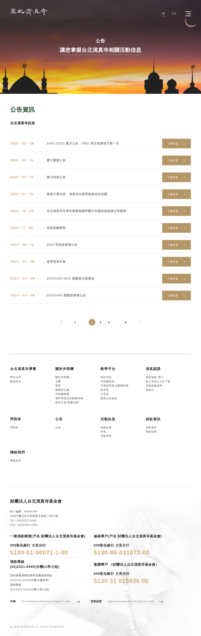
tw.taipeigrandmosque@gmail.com (46, 601)
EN (174, 13)
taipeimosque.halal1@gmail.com (131, 601)
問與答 (14, 427)
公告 (58, 427)
